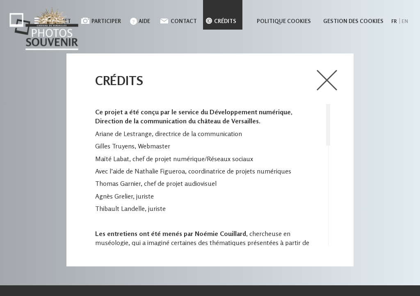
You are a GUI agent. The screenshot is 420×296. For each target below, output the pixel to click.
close (327, 80)
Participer (106, 21)
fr (394, 21)
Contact (184, 21)
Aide (144, 21)
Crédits (225, 21)
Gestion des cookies (353, 21)
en (405, 21)
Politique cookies (284, 21)
